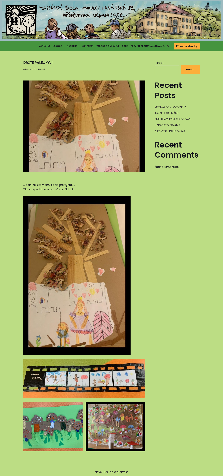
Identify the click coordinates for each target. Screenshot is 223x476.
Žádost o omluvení (107, 46)
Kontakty (87, 46)
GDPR (125, 46)
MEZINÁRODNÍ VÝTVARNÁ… (171, 107)
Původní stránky (186, 46)
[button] (168, 46)
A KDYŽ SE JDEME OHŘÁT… (171, 131)
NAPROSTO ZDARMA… (168, 125)
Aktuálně (44, 46)
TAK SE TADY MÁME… (167, 113)
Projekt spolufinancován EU (148, 46)
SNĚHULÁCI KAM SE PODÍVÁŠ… (173, 119)
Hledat (159, 63)
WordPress (121, 472)
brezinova (29, 69)
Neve (98, 472)
